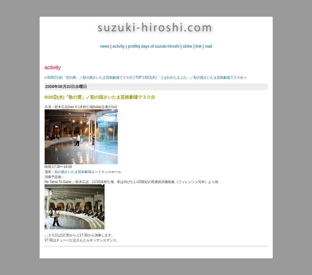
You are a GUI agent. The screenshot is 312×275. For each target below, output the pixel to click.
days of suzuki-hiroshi (160, 46)
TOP (138, 77)
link (198, 46)
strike (187, 46)
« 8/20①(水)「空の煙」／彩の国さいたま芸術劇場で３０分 (89, 77)
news (104, 46)
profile (133, 46)
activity (119, 46)
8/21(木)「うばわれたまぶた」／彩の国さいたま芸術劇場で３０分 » (195, 77)
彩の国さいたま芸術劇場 (73, 172)
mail (208, 46)
